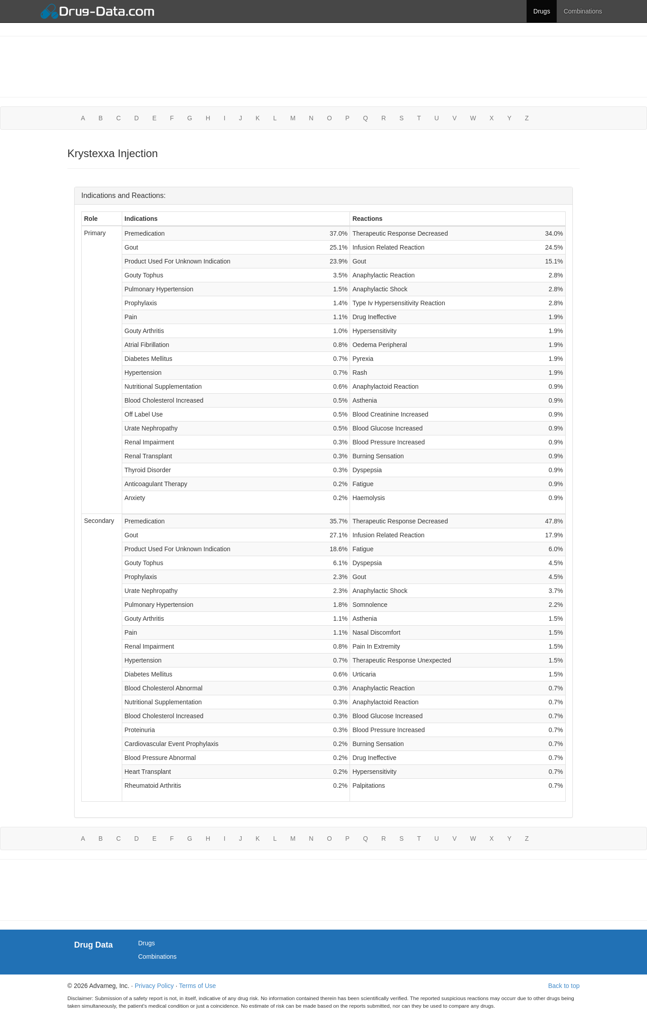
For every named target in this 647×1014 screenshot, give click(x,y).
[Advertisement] (323, 65)
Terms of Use (197, 985)
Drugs (541, 11)
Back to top (564, 985)
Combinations (582, 11)
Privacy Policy (154, 985)
